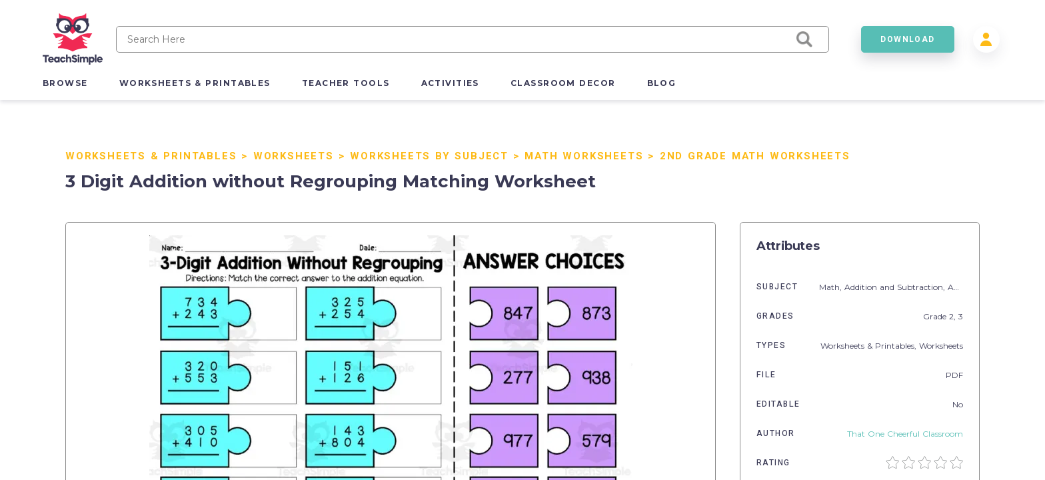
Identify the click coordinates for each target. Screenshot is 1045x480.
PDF (954, 375)
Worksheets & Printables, (869, 346)
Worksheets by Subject (429, 156)
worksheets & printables (195, 83)
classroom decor (563, 83)
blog (661, 83)
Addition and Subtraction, (896, 287)
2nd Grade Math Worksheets (755, 156)
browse (65, 83)
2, (953, 316)
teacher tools (346, 83)
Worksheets (293, 156)
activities (450, 83)
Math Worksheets (583, 156)
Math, (831, 287)
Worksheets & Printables (151, 156)
